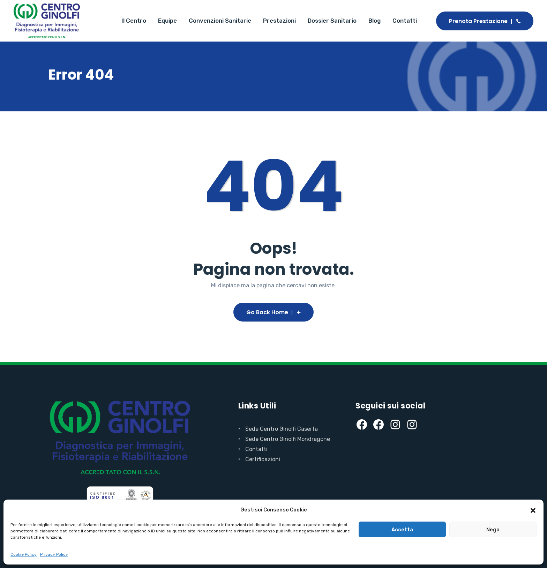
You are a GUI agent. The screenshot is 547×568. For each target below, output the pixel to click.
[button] (533, 509)
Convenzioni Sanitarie (220, 20)
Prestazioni (279, 20)
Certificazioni (262, 459)
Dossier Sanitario (332, 20)
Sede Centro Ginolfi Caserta (281, 429)
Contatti (404, 20)
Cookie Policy (23, 554)
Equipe (167, 20)
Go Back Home (273, 312)
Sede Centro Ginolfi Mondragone (287, 439)
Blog (374, 20)
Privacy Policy (54, 554)
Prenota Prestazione (484, 21)
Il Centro (133, 20)
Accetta (402, 529)
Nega (493, 529)
